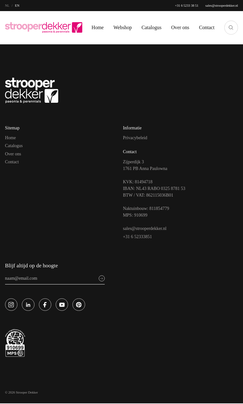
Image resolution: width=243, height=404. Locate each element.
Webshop (115, 24)
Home (88, 24)
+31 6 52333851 (139, 236)
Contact (205, 24)
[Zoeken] (231, 28)
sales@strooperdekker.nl (217, 5)
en (17, 5)
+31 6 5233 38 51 (177, 5)
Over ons (14, 154)
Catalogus (147, 24)
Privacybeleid (136, 137)
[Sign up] (102, 279)
